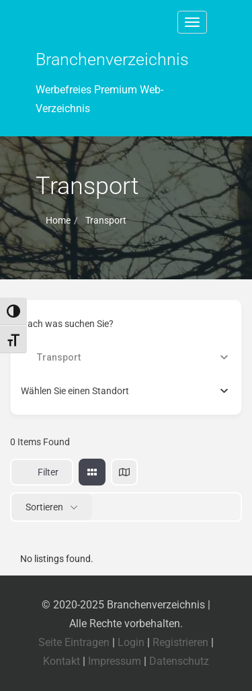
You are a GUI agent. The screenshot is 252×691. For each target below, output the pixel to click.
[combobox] (126, 390)
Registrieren (180, 642)
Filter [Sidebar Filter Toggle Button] (41, 472)
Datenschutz (179, 661)
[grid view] (92, 472)
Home (58, 220)
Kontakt (61, 661)
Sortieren (44, 507)
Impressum (114, 661)
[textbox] (75, 391)
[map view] (124, 472)
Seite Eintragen (74, 642)
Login (131, 642)
